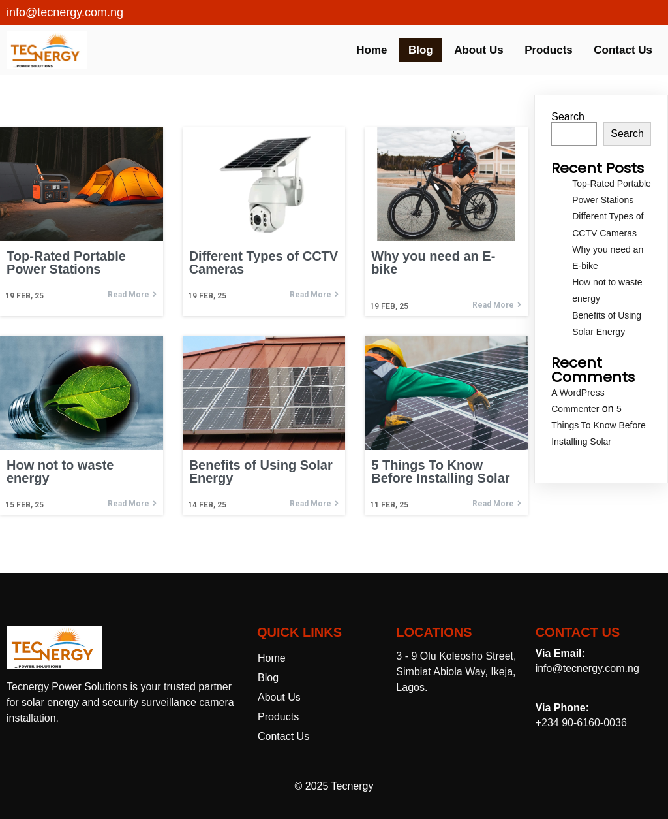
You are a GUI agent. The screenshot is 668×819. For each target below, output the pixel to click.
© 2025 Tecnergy (334, 786)
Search (567, 116)
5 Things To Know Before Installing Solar (598, 425)
